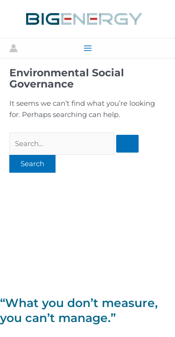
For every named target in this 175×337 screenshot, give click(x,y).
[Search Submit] (127, 144)
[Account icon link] (13, 48)
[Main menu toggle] (88, 48)
